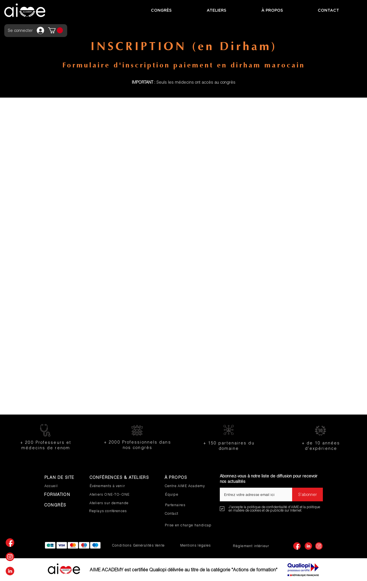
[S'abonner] (307, 494)
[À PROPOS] (183, 477)
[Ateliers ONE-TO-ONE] (114, 494)
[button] (55, 30)
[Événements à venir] (111, 486)
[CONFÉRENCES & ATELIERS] (121, 477)
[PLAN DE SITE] (63, 477)
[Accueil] (63, 486)
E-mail (225, 486)
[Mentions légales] (197, 545)
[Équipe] (184, 494)
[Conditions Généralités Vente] (140, 545)
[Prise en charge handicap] (190, 525)
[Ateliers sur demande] (114, 503)
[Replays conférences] (117, 511)
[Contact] (183, 513)
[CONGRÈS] (65, 505)
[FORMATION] (60, 494)
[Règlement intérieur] (251, 546)
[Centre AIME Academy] (188, 486)
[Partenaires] (184, 505)
